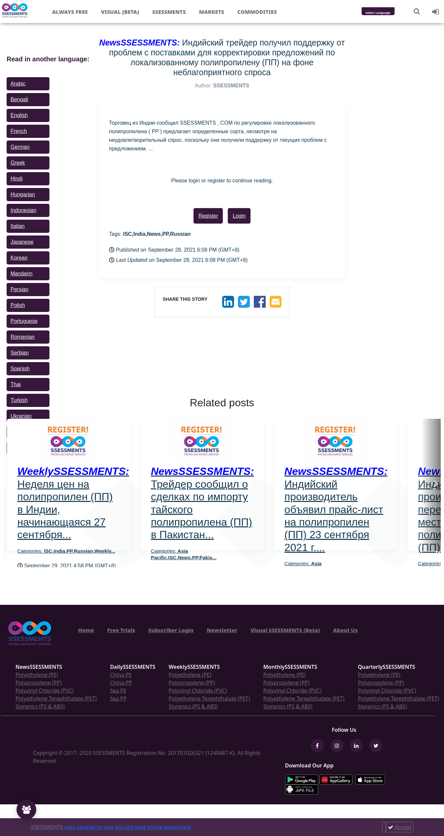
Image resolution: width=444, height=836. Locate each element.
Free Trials (121, 630)
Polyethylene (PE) (36, 674)
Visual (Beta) (120, 11)
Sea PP (118, 698)
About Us (345, 630)
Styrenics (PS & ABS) (40, 706)
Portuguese (24, 321)
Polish (18, 305)
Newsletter (222, 630)
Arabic (18, 83)
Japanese (22, 242)
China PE (121, 674)
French (19, 131)
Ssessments (169, 11)
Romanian (23, 337)
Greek (18, 163)
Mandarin (22, 273)
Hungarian (23, 194)
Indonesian (23, 210)
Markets (211, 11)
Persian (19, 289)
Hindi (16, 178)
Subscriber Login (170, 630)
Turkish (19, 400)
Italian (18, 226)
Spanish (20, 368)
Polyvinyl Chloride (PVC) (44, 690)
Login (239, 216)
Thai (16, 384)
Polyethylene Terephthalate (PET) (56, 698)
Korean (19, 258)
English (19, 115)
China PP (121, 682)
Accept (399, 827)
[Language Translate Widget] (387, 13)
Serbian (20, 353)
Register (208, 216)
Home (86, 630)
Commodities (257, 11)
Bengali (19, 99)
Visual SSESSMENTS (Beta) (285, 630)
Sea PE (118, 690)
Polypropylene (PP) (38, 682)
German (20, 147)
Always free (70, 11)
